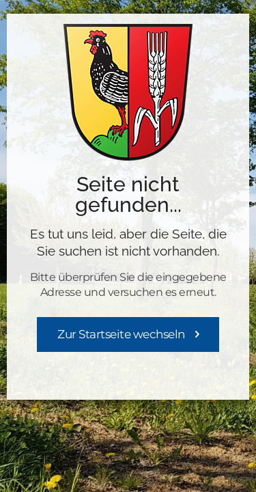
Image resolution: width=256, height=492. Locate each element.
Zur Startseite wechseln (121, 334)
